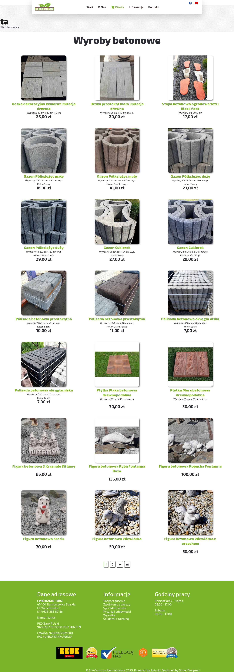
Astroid (156, 670)
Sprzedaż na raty (114, 608)
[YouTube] (196, 3)
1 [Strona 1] (106, 564)
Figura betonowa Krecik (43, 538)
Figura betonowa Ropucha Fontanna (190, 466)
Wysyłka (109, 615)
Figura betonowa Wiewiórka (116, 538)
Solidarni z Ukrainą (116, 618)
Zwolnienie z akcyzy (116, 604)
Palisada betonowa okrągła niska (190, 319)
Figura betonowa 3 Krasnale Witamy (43, 466)
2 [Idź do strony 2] (113, 564)
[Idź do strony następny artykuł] (120, 564)
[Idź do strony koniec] (127, 564)
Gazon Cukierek (117, 247)
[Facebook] (190, 3)
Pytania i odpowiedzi (117, 611)
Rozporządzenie (114, 601)
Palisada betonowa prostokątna (44, 319)
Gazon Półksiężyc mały (44, 176)
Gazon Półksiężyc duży (190, 176)
